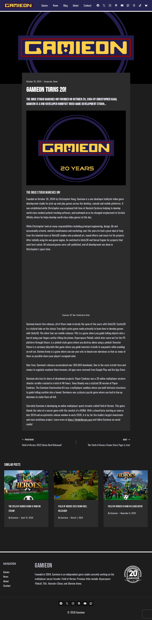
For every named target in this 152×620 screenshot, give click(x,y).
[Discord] (116, 5)
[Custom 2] (146, 5)
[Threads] (134, 5)
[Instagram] (110, 5)
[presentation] (26, 486)
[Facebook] (97, 5)
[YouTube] (122, 5)
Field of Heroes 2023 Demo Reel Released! (47, 442)
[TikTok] (140, 5)
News (55, 5)
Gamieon (14, 518)
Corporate (48, 81)
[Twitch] (128, 5)
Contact (87, 5)
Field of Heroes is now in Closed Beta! (125, 507)
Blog (65, 5)
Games (44, 5)
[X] (104, 5)
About (75, 5)
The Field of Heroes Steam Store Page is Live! (104, 442)
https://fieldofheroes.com (80, 419)
